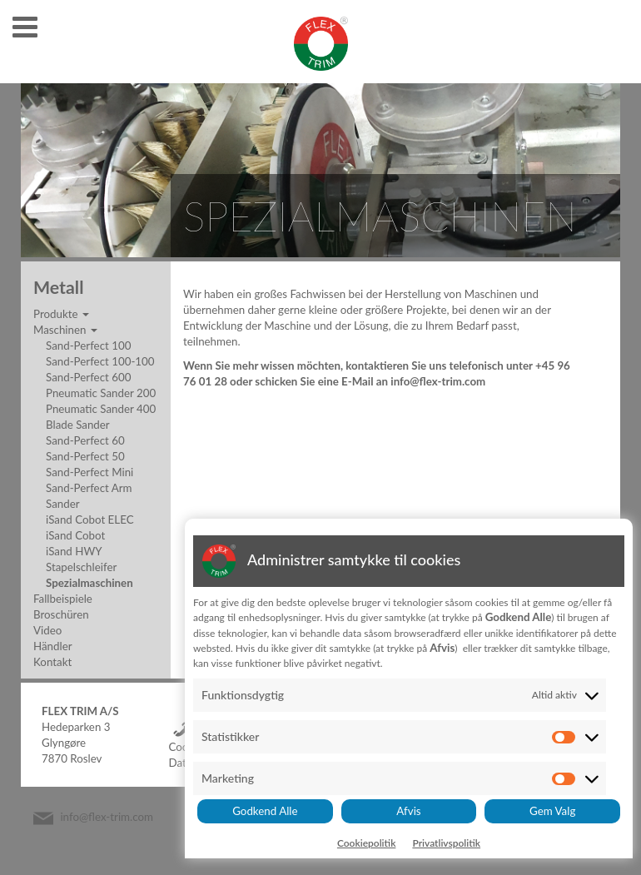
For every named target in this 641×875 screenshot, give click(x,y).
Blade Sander (78, 424)
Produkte (61, 314)
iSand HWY (74, 551)
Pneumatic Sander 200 (101, 393)
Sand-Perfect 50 (85, 456)
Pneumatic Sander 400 (101, 408)
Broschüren (61, 614)
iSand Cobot (75, 535)
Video (47, 630)
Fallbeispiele (62, 598)
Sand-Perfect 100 (88, 345)
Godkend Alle (264, 811)
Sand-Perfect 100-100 (100, 361)
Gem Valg (552, 811)
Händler (52, 646)
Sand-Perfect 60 (85, 440)
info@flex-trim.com (106, 817)
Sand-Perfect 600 (88, 377)
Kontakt (52, 662)
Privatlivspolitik (446, 843)
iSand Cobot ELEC (90, 519)
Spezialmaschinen (89, 582)
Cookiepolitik (366, 843)
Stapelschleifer (81, 567)
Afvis (408, 811)
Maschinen (65, 329)
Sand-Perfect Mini (89, 472)
